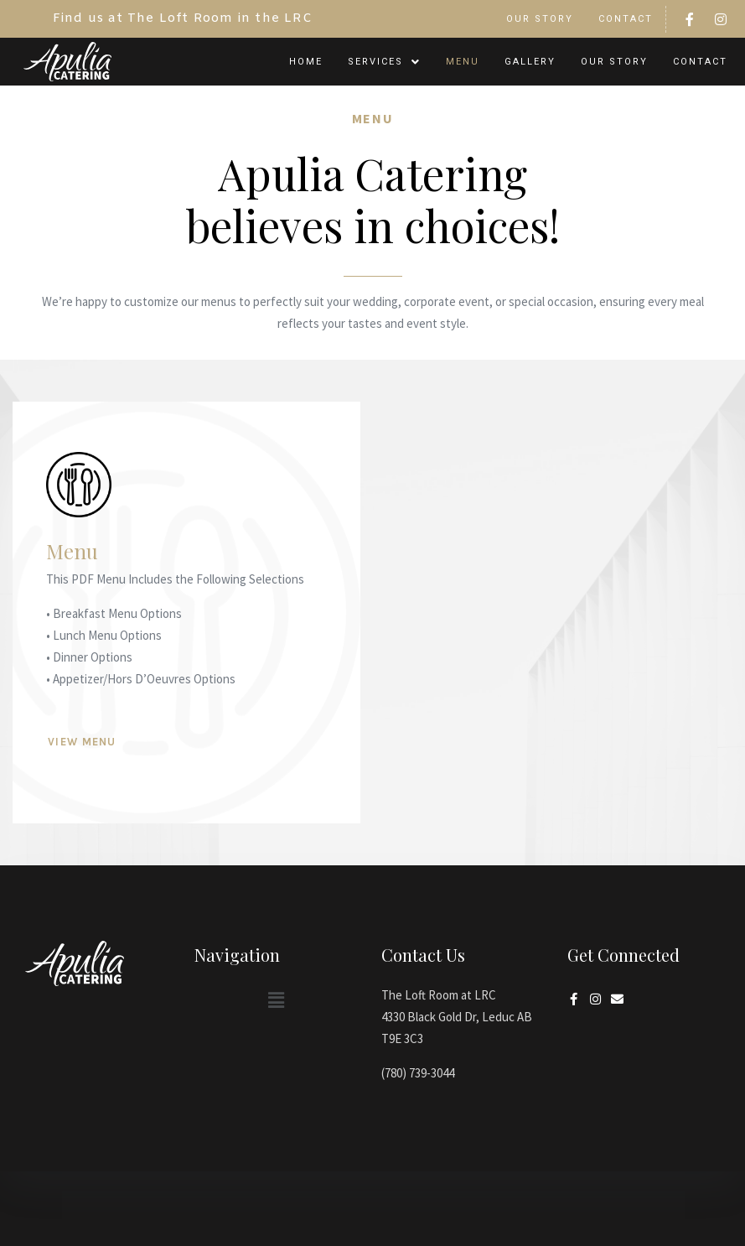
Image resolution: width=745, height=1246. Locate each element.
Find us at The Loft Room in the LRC (183, 18)
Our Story (539, 18)
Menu (462, 61)
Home (306, 61)
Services (384, 62)
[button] (384, 61)
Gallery (530, 61)
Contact (625, 18)
